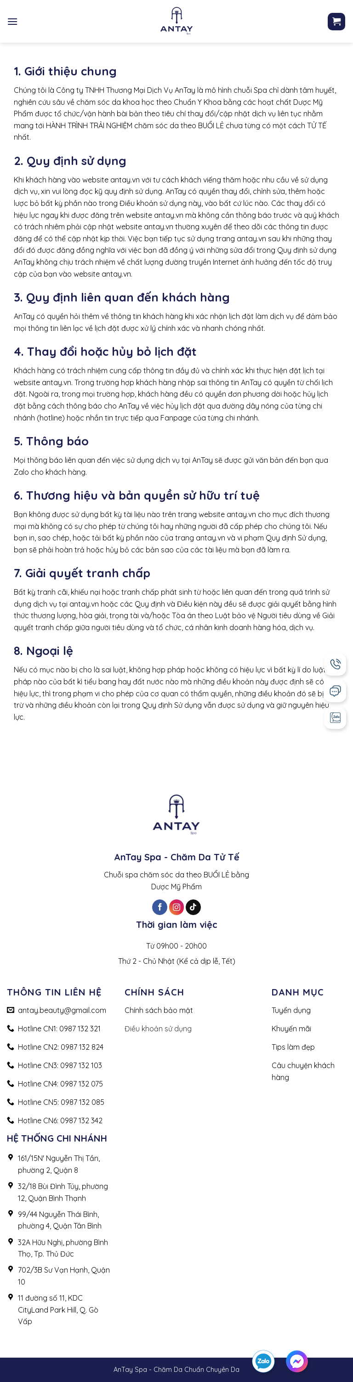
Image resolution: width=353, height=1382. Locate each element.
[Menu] (12, 21)
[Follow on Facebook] (159, 907)
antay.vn (125, 179)
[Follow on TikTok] (193, 907)
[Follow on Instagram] (176, 907)
